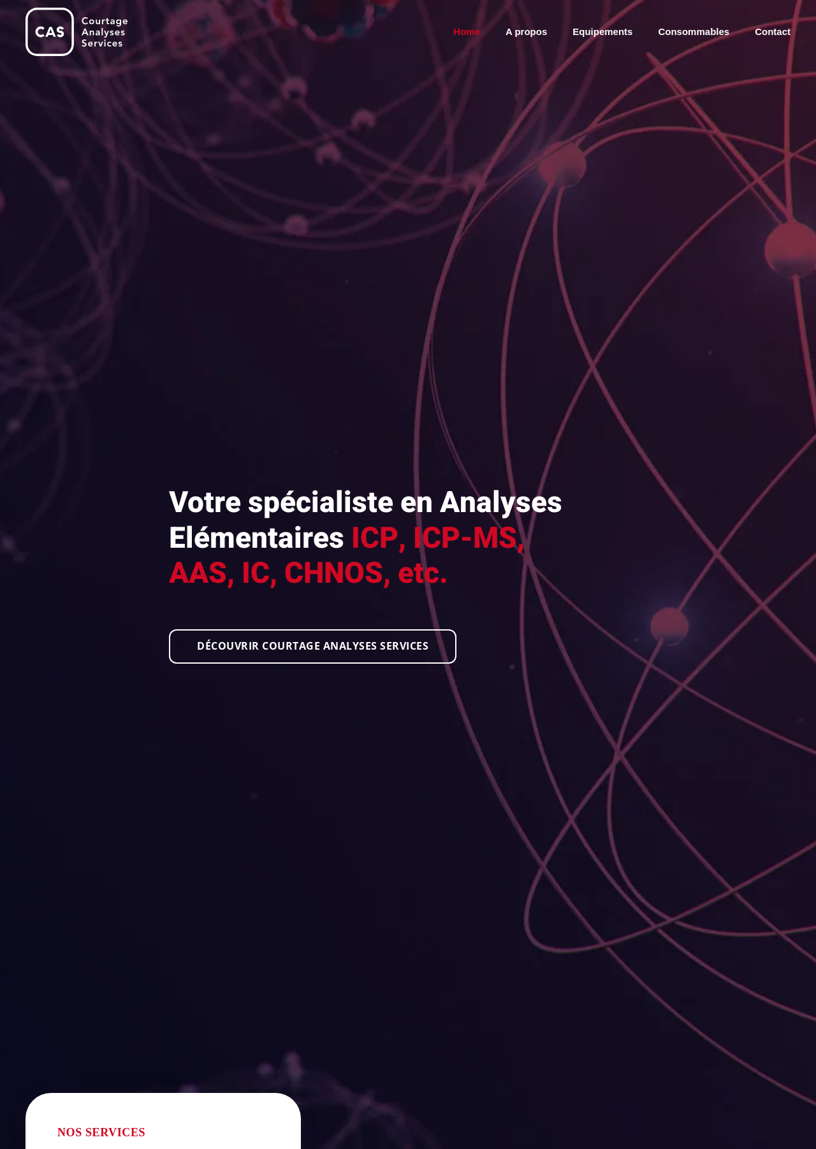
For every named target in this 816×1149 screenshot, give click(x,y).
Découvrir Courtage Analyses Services (312, 646)
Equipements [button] (602, 31)
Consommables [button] (693, 31)
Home (466, 31)
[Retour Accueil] (76, 31)
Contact (772, 31)
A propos (526, 31)
